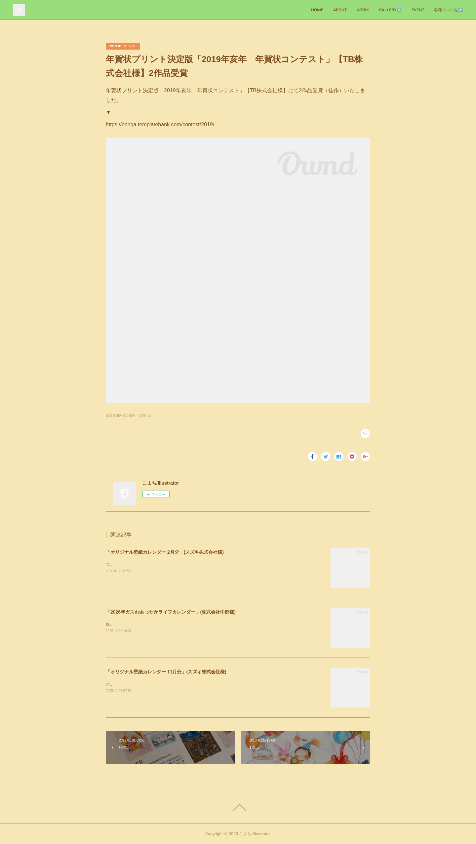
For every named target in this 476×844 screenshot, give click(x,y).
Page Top (238, 807)
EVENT (418, 10)
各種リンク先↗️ (448, 10)
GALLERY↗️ (390, 10)
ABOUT (340, 10)
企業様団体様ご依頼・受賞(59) (128, 415)
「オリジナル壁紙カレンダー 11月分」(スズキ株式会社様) (166, 671)
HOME (317, 10)
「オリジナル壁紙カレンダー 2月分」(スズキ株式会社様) (165, 552)
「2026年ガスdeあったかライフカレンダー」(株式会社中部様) (171, 612)
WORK (363, 10)
